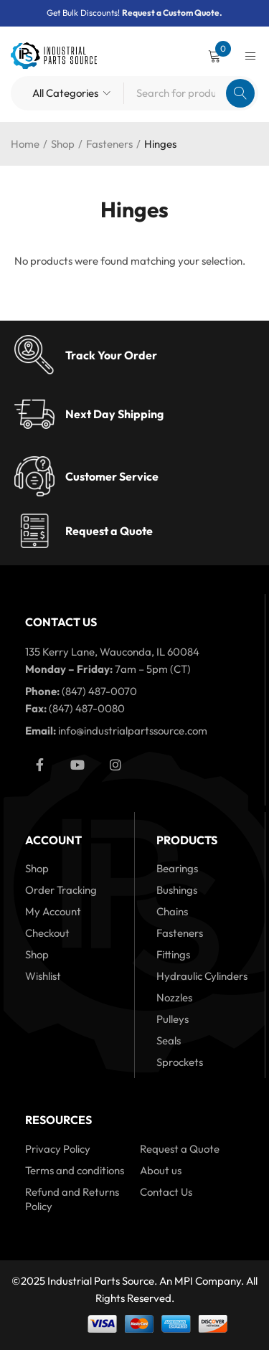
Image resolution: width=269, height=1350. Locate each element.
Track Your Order (111, 355)
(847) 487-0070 (99, 691)
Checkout (47, 933)
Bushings (176, 890)
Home (25, 144)
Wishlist (43, 976)
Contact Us (166, 1192)
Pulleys (172, 1019)
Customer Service (112, 476)
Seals (168, 1040)
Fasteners (109, 144)
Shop (63, 144)
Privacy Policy (57, 1149)
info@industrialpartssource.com (132, 730)
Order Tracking (61, 890)
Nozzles (174, 997)
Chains (172, 911)
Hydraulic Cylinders (201, 976)
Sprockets (179, 1062)
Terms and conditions (74, 1170)
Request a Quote (109, 531)
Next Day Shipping (114, 414)
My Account (53, 911)
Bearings (177, 868)
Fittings (173, 954)
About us (160, 1170)
